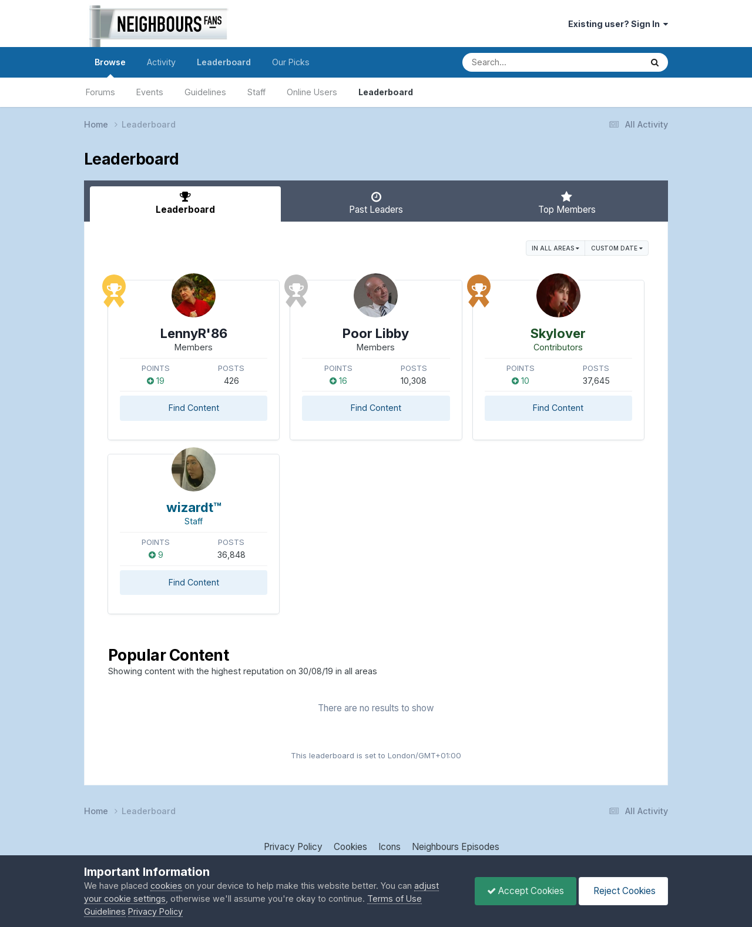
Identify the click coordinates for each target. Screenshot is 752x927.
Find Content (194, 408)
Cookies (350, 846)
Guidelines (205, 92)
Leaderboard (385, 92)
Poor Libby (376, 333)
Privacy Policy (293, 846)
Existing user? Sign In (618, 24)
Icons (389, 846)
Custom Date (617, 248)
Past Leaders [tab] (376, 203)
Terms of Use (394, 898)
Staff (256, 92)
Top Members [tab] (566, 203)
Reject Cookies (623, 890)
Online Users (312, 92)
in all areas (555, 248)
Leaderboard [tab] (185, 203)
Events (149, 92)
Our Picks (291, 62)
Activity (161, 62)
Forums (100, 92)
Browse (110, 67)
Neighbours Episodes (455, 846)
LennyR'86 (193, 333)
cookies (166, 886)
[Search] (517, 62)
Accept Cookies (525, 890)
